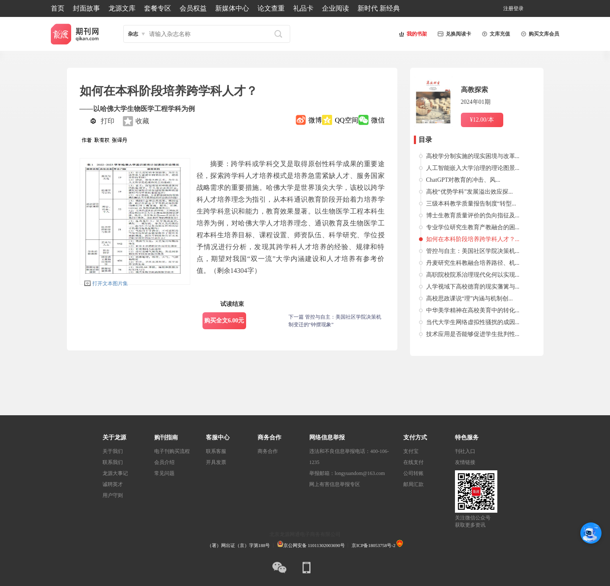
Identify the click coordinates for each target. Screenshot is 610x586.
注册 (508, 8)
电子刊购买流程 (172, 451)
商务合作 (268, 451)
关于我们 (113, 451)
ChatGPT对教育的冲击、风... (463, 180)
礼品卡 (303, 8)
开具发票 (216, 462)
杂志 (133, 34)
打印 (107, 121)
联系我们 (113, 462)
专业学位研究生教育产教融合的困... (473, 227)
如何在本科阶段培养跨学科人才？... (473, 239)
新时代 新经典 (379, 8)
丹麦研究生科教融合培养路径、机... (473, 263)
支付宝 (411, 451)
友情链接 (465, 462)
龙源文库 (122, 8)
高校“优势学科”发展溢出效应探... (469, 192)
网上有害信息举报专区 (334, 484)
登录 (518, 8)
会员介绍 (164, 462)
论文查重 (271, 8)
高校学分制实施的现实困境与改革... (473, 156)
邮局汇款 (413, 484)
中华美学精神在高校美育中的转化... (473, 310)
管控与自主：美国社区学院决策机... (473, 251)
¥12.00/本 (482, 120)
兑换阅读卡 (453, 34)
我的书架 (411, 34)
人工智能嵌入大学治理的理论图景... (473, 168)
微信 (378, 120)
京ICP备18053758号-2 (373, 545)
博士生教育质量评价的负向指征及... (473, 215)
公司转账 (413, 473)
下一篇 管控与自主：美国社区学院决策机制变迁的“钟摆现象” (334, 321)
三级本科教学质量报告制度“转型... (471, 203)
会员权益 (193, 8)
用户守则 (113, 495)
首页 (57, 8)
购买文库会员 (538, 34)
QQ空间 (346, 120)
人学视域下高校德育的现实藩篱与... (473, 286)
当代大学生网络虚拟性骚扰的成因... (473, 322)
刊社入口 (465, 451)
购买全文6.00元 (224, 320)
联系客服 (216, 451)
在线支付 (413, 462)
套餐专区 (157, 8)
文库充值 (495, 34)
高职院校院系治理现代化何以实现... (473, 275)
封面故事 (86, 8)
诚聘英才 (113, 484)
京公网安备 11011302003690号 (311, 545)
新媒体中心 (232, 8)
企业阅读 (335, 8)
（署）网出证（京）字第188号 (238, 545)
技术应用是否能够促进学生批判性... (473, 334)
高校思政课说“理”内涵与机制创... (469, 298)
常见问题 (164, 473)
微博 (315, 120)
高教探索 (474, 89)
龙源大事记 (115, 473)
